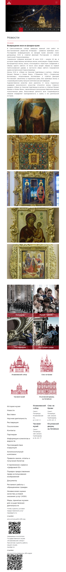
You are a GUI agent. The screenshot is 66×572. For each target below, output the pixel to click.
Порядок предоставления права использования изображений (18, 474)
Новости (11, 410)
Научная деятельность (17, 418)
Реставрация (12, 422)
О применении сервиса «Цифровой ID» (17, 466)
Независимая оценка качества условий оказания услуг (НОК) (17, 494)
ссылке (10, 516)
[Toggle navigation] (56, 2)
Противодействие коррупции (15, 446)
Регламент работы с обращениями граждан (17, 486)
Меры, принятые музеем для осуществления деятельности (17, 503)
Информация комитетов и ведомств (18, 440)
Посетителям (13, 426)
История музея (13, 406)
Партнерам (12, 434)
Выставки (11, 414)
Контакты (11, 430)
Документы (12, 481)
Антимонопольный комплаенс (15, 453)
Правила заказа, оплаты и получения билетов (18, 460)
